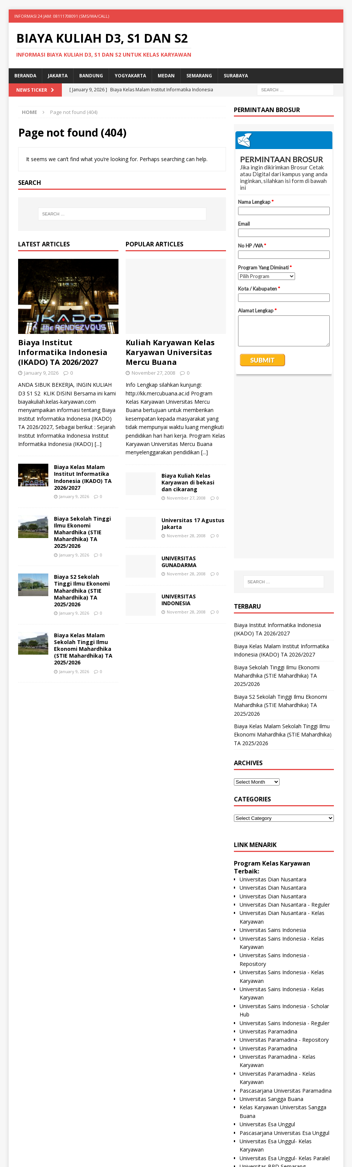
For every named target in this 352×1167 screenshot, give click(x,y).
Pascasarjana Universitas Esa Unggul (284, 959)
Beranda (25, 75)
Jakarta (58, 75)
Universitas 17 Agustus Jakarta (192, 523)
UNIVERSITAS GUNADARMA (179, 562)
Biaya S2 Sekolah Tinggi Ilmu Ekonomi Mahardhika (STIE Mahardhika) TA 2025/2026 (82, 590)
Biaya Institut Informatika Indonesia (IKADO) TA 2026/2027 (63, 352)
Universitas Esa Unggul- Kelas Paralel (285, 984)
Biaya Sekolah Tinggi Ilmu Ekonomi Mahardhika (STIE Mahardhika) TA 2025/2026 (82, 532)
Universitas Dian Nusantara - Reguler (285, 730)
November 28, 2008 (186, 535)
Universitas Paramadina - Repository (284, 865)
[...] (98, 443)
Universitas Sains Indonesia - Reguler (284, 849)
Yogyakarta (130, 75)
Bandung (91, 75)
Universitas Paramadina (268, 857)
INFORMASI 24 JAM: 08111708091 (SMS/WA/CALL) (61, 16)
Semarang (199, 75)
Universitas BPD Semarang (273, 992)
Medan (166, 75)
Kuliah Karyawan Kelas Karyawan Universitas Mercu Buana (170, 352)
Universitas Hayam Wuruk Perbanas (283, 1043)
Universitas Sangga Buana (271, 925)
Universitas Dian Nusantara (273, 705)
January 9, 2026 (41, 372)
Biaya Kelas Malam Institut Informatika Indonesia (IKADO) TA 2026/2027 (83, 477)
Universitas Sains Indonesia (273, 756)
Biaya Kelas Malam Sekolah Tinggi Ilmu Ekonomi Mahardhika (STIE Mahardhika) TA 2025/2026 (83, 649)
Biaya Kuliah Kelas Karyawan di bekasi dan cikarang (187, 482)
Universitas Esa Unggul (267, 950)
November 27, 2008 (153, 372)
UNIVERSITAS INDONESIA (178, 600)
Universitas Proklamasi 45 (271, 1017)
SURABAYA (236, 75)
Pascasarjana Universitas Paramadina (286, 916)
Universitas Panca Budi (267, 1068)
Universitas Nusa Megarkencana (279, 1094)
